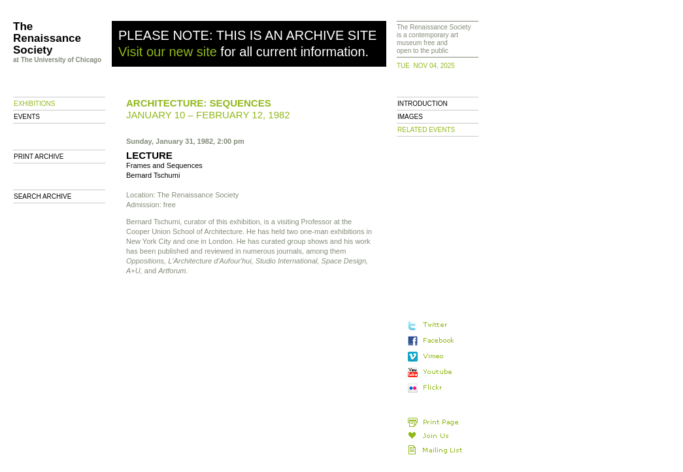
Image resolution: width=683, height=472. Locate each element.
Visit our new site (167, 51)
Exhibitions (34, 103)
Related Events (426, 129)
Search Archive (42, 196)
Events (27, 116)
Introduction (422, 103)
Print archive (39, 156)
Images (410, 116)
